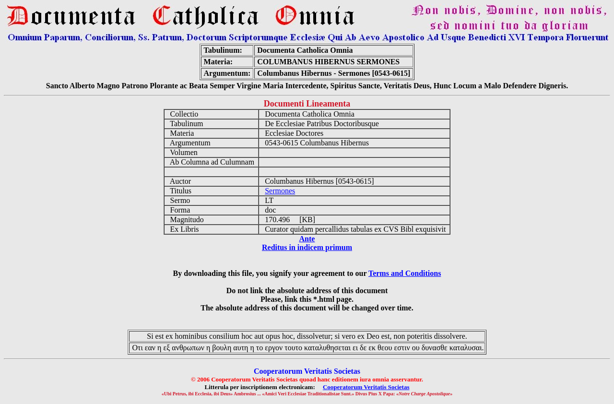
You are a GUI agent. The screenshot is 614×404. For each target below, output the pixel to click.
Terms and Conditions (404, 273)
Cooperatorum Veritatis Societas (366, 387)
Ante (307, 239)
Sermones (280, 191)
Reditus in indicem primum (307, 247)
